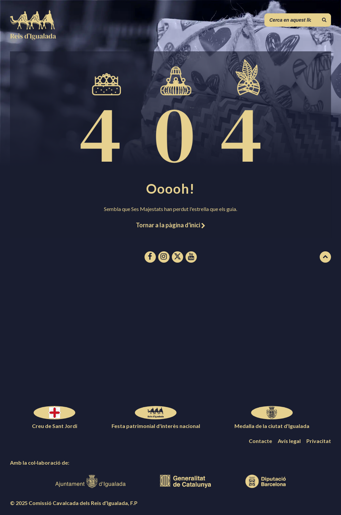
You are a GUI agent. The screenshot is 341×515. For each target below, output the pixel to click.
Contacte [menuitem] (260, 441)
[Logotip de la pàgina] (33, 38)
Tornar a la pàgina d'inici (170, 225)
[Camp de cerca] (297, 20)
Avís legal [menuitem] (289, 441)
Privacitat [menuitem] (318, 441)
